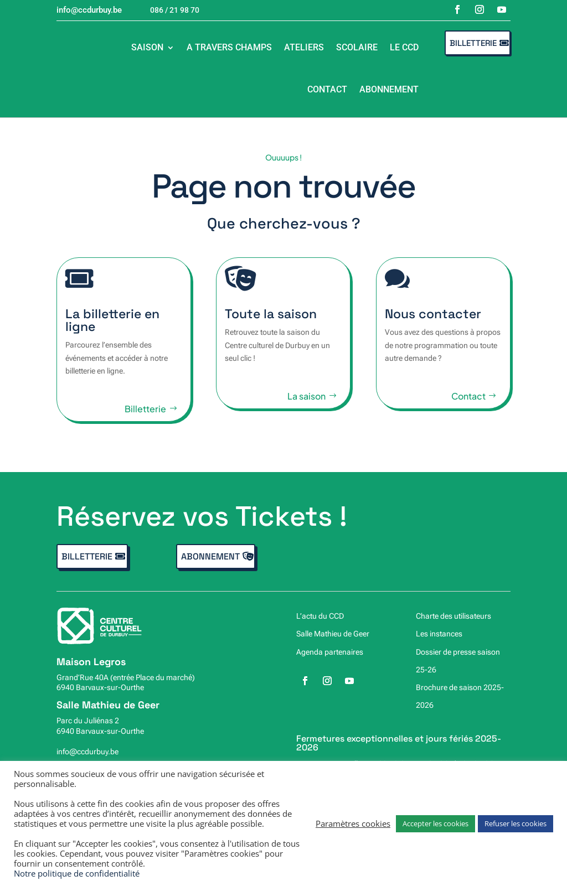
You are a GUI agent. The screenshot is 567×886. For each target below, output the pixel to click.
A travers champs (229, 47)
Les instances (439, 633)
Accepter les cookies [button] (435, 823)
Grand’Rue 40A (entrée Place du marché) (125, 677)
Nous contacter (439, 313)
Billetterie (473, 43)
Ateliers (304, 47)
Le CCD (404, 47)
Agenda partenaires (329, 651)
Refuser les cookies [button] (515, 823)
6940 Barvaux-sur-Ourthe (100, 687)
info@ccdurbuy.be (87, 751)
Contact (327, 89)
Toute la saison (271, 320)
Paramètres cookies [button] (353, 823)
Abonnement (389, 89)
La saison (306, 403)
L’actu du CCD (320, 616)
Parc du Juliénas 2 (87, 720)
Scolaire (357, 47)
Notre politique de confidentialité (77, 873)
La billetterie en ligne (106, 320)
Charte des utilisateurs (453, 616)
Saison (147, 47)
